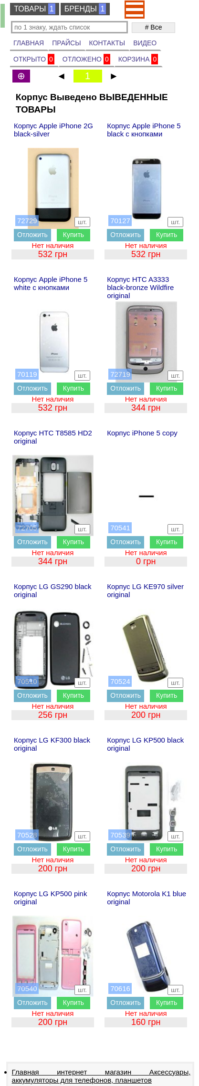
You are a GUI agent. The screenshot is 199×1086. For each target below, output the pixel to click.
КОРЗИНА (138, 59)
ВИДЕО (145, 43)
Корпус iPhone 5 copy (142, 433)
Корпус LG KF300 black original (52, 744)
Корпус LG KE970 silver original (145, 590)
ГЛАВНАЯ (28, 43)
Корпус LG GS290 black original (53, 590)
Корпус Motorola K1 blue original (146, 897)
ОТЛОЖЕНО (86, 59)
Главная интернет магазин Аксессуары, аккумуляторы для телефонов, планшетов (101, 1076)
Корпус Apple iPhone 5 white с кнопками (50, 283)
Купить (73, 234)
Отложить (32, 234)
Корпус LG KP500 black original (145, 744)
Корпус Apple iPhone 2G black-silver (53, 130)
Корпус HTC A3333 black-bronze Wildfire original (140, 287)
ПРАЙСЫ (66, 43)
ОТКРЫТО (33, 59)
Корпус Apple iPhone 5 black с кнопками (143, 130)
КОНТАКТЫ (107, 43)
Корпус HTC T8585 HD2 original (53, 437)
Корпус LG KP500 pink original (50, 897)
